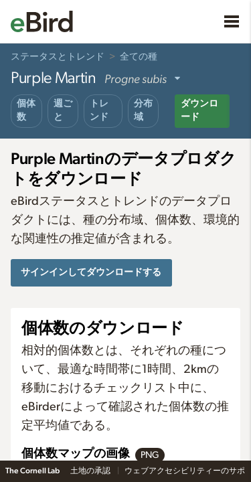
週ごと (63, 110)
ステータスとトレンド (57, 57)
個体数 (26, 110)
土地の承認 (91, 471)
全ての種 (138, 57)
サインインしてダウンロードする (91, 272)
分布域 (143, 110)
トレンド (99, 110)
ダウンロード (199, 110)
